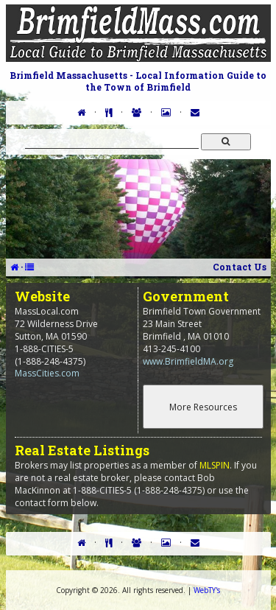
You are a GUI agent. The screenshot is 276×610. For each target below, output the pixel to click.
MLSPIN (214, 465)
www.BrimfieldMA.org (188, 361)
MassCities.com (47, 373)
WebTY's (207, 590)
